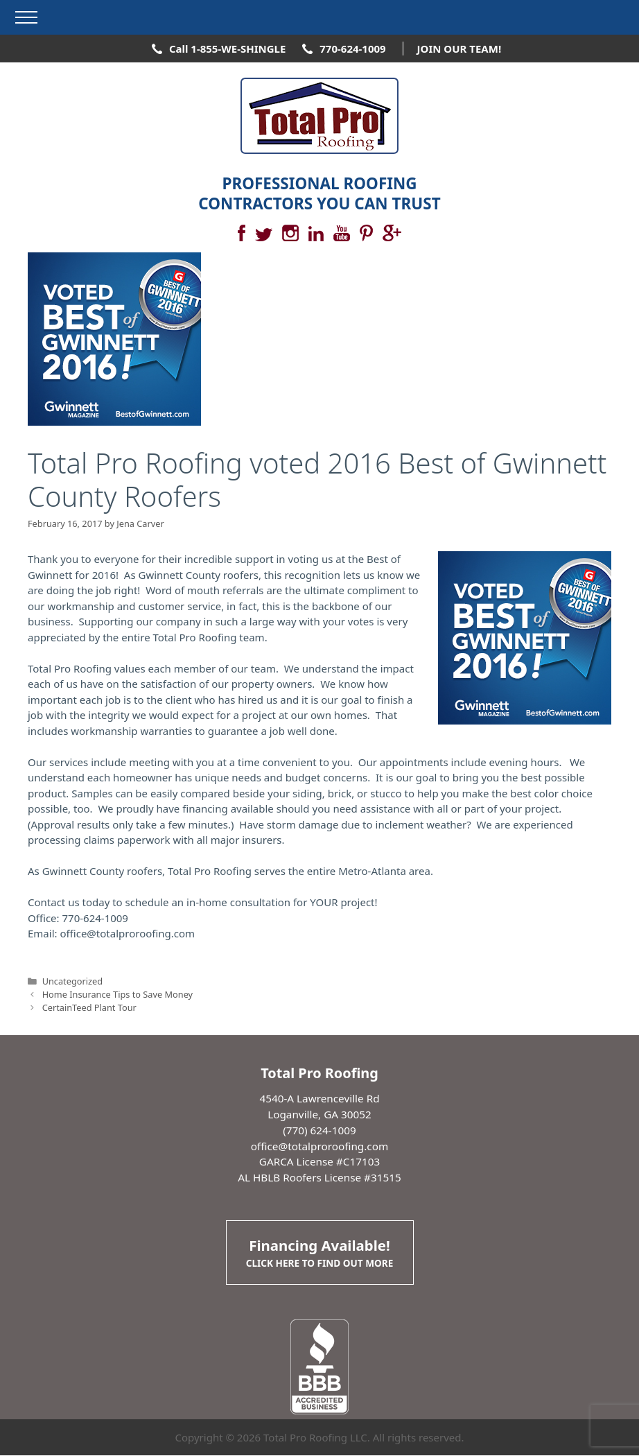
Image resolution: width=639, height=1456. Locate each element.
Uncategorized (72, 981)
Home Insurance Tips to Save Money (117, 994)
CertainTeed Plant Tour (89, 1007)
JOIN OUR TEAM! (459, 48)
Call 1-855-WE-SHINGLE (227, 48)
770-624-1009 (352, 48)
